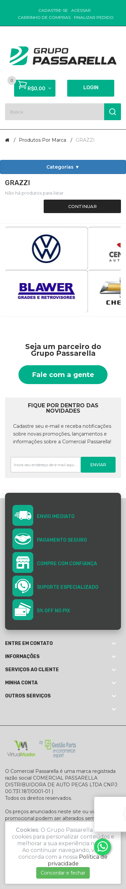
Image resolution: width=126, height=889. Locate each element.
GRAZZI (85, 140)
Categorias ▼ (63, 167)
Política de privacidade (78, 860)
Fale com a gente (63, 375)
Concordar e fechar (63, 873)
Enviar (98, 464)
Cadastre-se (53, 10)
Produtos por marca (42, 140)
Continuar (82, 206)
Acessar (81, 10)
